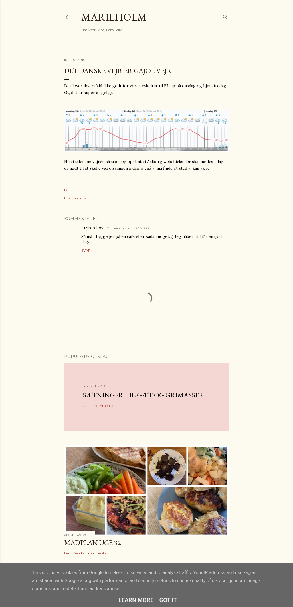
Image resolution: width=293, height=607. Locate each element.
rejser (84, 198)
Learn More (136, 600)
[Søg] (225, 15)
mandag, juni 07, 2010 (130, 228)
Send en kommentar (91, 553)
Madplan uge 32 (92, 542)
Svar (86, 250)
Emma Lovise (95, 227)
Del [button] (67, 190)
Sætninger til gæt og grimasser (143, 395)
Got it (168, 600)
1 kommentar (103, 405)
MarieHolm (114, 17)
